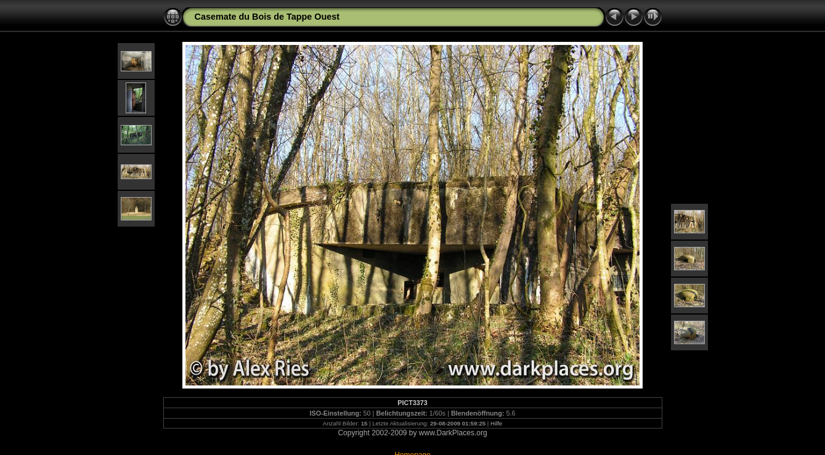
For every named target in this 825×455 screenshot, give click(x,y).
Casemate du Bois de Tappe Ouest (267, 17)
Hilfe (496, 423)
